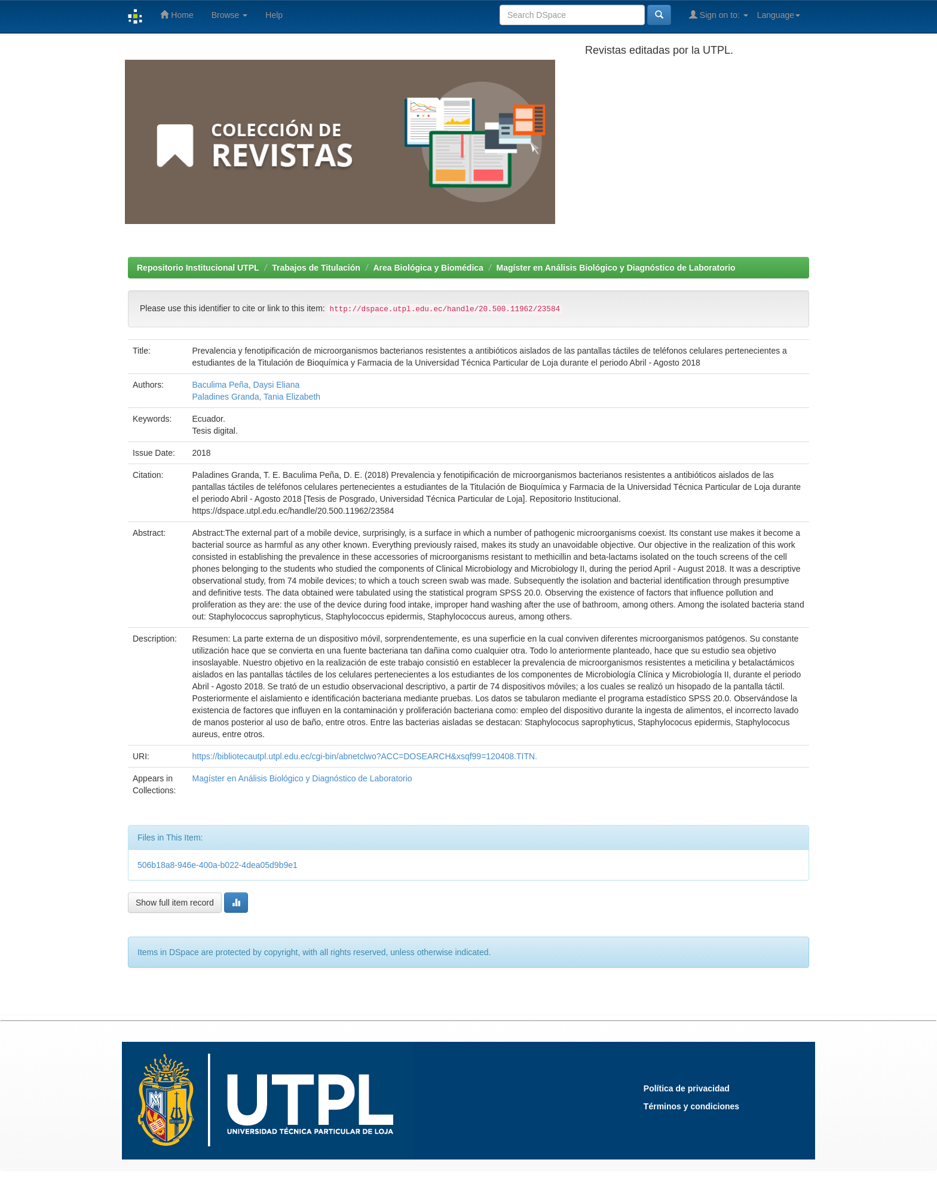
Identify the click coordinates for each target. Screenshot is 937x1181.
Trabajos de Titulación (316, 267)
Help (274, 15)
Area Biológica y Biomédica (428, 267)
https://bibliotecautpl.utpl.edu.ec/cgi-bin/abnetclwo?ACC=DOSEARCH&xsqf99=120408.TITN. (364, 756)
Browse (230, 15)
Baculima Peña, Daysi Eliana (246, 384)
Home (176, 15)
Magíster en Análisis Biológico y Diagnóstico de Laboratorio (616, 267)
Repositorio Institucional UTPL (198, 267)
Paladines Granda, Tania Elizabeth (256, 396)
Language (778, 15)
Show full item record (175, 902)
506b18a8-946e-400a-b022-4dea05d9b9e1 (217, 865)
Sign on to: (718, 15)
